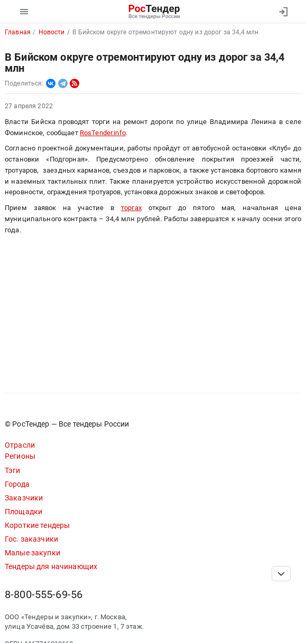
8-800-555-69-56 (43, 595)
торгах (131, 208)
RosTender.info (103, 133)
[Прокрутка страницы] (281, 573)
